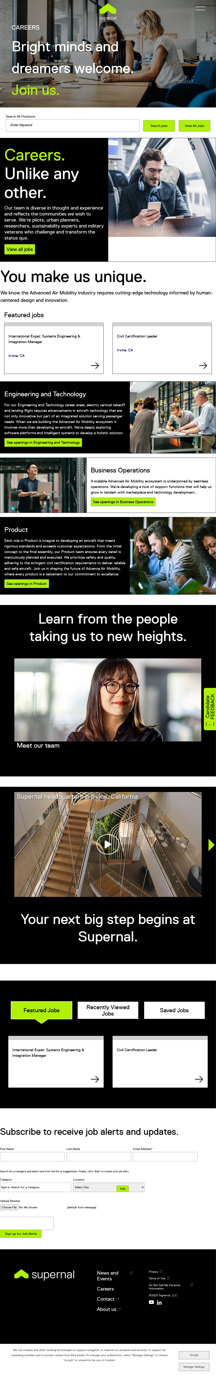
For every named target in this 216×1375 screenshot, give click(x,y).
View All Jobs (194, 126)
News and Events (107, 1276)
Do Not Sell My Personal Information (164, 1286)
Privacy (153, 1271)
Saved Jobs (174, 1010)
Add (122, 1188)
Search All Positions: (21, 116)
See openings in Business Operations (123, 502)
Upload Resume (10, 1201)
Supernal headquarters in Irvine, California (77, 796)
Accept (194, 1355)
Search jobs (158, 126)
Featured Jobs (41, 1010)
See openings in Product (27, 584)
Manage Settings (194, 1366)
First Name (7, 1149)
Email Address (142, 1149)
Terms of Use (157, 1278)
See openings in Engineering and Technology (43, 442)
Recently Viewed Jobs (107, 1010)
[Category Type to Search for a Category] (35, 1187)
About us (106, 1309)
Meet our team (38, 745)
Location (79, 1179)
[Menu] (199, 8)
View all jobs (20, 249)
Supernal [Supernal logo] (108, 11)
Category (6, 1179)
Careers (105, 1289)
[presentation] (26, 1223)
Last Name (73, 1149)
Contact (106, 1299)
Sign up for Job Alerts (21, 1234)
